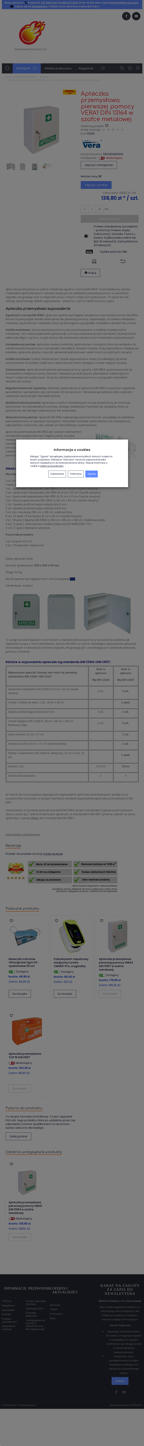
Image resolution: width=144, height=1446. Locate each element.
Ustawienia (57, 474)
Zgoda (91, 474)
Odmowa (75, 474)
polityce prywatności (51, 466)
